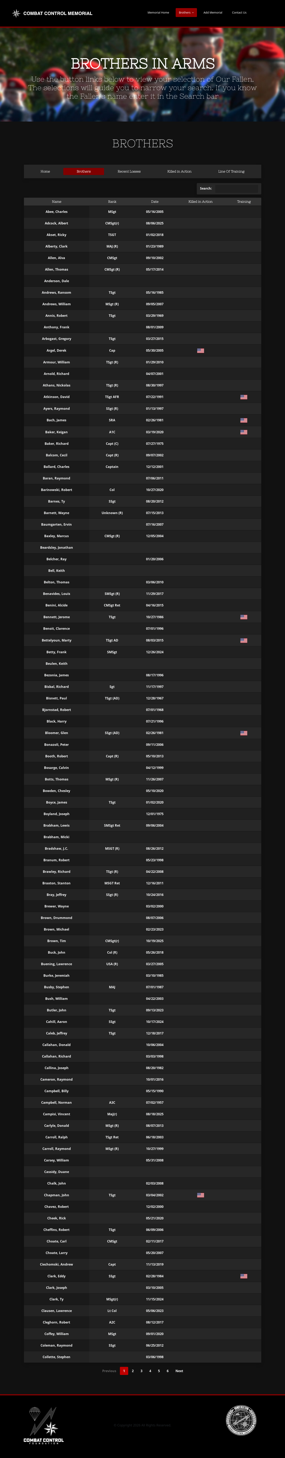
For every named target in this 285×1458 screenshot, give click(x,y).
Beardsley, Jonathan (56, 547)
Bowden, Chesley (56, 791)
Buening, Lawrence (56, 964)
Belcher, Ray (56, 559)
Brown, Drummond (56, 918)
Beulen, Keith (57, 663)
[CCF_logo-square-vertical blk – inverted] (44, 1407)
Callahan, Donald (56, 1045)
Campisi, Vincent (56, 1114)
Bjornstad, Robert (56, 710)
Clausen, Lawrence (56, 1311)
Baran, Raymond (56, 478)
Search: (229, 189)
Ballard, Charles (56, 466)
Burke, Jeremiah (56, 975)
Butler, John (56, 1010)
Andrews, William (56, 304)
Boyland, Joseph (57, 814)
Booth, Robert (56, 756)
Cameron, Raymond (56, 1079)
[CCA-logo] (241, 1407)
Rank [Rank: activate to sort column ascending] (112, 201)
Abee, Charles (57, 211)
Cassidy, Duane (56, 1172)
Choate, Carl (57, 1241)
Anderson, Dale (56, 281)
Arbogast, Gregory (56, 338)
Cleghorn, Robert (56, 1322)
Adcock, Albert (56, 223)
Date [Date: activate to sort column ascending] (154, 201)
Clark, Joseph (56, 1287)
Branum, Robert (56, 860)
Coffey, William (56, 1334)
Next (179, 1371)
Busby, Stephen (56, 987)
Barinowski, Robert (56, 490)
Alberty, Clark (56, 246)
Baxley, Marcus (56, 536)
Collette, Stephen (56, 1357)
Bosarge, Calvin (56, 767)
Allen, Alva (56, 258)
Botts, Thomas (56, 779)
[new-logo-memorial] (52, 9)
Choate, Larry (57, 1253)
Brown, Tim (56, 941)
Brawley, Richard (56, 871)
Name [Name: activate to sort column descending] (56, 201)
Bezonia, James (56, 675)
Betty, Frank (56, 652)
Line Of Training (231, 171)
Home (45, 171)
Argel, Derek (56, 350)
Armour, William (56, 362)
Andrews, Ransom (56, 292)
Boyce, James (56, 802)
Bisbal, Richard (56, 686)
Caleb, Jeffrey (56, 1033)
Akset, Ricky (56, 235)
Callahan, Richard (56, 1056)
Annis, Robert (56, 315)
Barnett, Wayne (56, 513)
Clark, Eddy (56, 1276)
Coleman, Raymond (56, 1345)
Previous (109, 1371)
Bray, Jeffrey (56, 894)
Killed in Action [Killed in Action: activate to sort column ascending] (200, 201)
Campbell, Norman (56, 1102)
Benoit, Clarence (56, 628)
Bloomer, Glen (56, 733)
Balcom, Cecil (56, 455)
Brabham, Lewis (56, 825)
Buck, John (56, 952)
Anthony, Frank (56, 327)
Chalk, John (56, 1183)
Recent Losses (129, 171)
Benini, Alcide (56, 605)
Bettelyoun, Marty (56, 640)
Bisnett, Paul (56, 698)
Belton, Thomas (56, 582)
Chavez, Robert (56, 1206)
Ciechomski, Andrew (56, 1264)
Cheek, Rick (56, 1218)
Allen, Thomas (56, 269)
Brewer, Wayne (56, 906)
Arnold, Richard (56, 373)
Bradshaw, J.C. (56, 848)
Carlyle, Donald (56, 1125)
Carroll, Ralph (56, 1137)
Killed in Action (179, 171)
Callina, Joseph (57, 1068)
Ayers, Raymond (56, 408)
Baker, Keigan (56, 432)
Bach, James (56, 420)
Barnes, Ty (56, 501)
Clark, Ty (56, 1299)
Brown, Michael (56, 929)
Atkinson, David (57, 397)
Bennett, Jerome (56, 617)
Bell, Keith (56, 570)
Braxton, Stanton (56, 883)
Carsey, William (56, 1160)
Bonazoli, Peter (56, 744)
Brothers (84, 171)
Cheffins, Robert (56, 1229)
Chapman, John (56, 1195)
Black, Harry (57, 721)
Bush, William (56, 998)
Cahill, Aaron (56, 1021)
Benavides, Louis (56, 593)
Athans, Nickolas (56, 385)
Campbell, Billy (56, 1091)
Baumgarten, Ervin (56, 524)
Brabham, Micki (56, 837)
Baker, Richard (57, 443)
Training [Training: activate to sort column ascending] (244, 201)
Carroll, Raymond (56, 1148)
